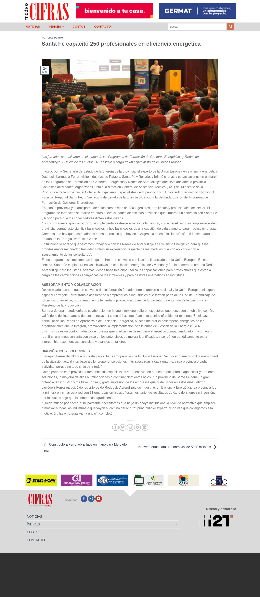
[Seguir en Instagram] (91, 498)
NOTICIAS (33, 26)
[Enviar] (230, 26)
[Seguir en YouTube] (98, 498)
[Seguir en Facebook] (84, 498)
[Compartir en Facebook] (115, 427)
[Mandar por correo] (130, 427)
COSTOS (79, 26)
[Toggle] (177, 524)
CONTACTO (102, 26)
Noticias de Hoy (53, 37)
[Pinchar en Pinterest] (137, 427)
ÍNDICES (56, 27)
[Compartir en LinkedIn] (145, 427)
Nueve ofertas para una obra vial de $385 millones (178, 447)
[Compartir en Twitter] (122, 427)
